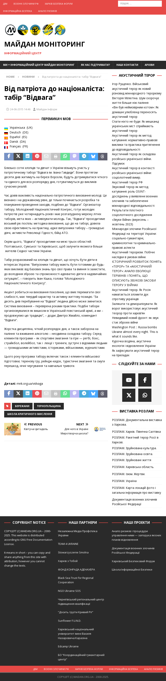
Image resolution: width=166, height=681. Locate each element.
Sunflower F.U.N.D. (69, 621)
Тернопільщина (49, 406)
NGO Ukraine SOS (69, 591)
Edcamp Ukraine (68, 646)
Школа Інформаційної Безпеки (132, 569)
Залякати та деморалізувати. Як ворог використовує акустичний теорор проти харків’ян (135, 308)
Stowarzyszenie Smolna (73, 552)
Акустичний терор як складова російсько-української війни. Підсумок (134, 158)
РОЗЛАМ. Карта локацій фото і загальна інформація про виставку (136, 490)
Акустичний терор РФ (127, 182)
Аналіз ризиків (47, 11)
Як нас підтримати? (95, 65)
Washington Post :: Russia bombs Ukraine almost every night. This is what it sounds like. (135, 332)
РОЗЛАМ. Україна (124, 481)
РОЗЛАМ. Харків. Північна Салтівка (136, 432)
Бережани (22, 406)
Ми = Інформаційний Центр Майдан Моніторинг (38, 65)
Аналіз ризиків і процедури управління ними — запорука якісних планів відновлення (136, 535)
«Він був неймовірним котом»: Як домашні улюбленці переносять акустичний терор (135, 112)
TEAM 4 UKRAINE (68, 544)
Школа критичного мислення (29, 414)
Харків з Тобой (68, 561)
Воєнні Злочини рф (26, 3)
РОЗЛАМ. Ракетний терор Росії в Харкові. (135, 439)
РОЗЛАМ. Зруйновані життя (131, 460)
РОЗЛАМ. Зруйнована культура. (134, 448)
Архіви (149, 65)
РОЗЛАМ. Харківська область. (133, 467)
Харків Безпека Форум (59, 3)
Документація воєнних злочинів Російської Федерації (134, 501)
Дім (5, 3)
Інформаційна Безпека (17, 11)
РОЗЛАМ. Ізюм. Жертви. (128, 474)
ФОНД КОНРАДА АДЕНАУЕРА (77, 569)
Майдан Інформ (46, 109)
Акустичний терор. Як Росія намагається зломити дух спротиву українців (131, 294)
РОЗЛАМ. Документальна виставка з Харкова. (137, 422)
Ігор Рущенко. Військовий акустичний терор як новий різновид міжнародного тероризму (136, 88)
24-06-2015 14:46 (20, 109)
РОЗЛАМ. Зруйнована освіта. (132, 454)
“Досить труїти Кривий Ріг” (75, 612)
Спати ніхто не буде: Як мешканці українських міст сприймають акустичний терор (135, 126)
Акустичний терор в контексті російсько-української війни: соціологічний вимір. (133, 172)
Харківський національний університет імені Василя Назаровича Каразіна (76, 633)
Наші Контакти (127, 65)
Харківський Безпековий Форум (133, 561)
